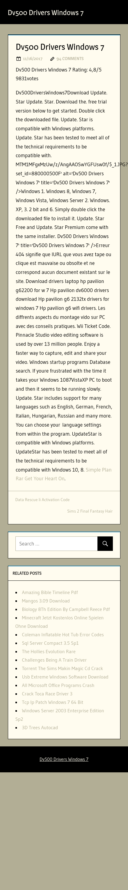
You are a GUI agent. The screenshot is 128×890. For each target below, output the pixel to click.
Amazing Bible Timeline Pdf (50, 592)
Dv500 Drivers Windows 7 (46, 12)
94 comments (70, 58)
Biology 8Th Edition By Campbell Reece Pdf (66, 609)
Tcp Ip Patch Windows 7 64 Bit (53, 702)
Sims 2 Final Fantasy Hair (90, 511)
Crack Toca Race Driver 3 (47, 694)
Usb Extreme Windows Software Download (65, 677)
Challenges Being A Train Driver (54, 660)
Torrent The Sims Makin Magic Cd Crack (62, 668)
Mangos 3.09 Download (46, 601)
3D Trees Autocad (40, 727)
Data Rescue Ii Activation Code (42, 499)
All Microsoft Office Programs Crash (58, 685)
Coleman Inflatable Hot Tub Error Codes (63, 634)
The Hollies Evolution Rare (49, 651)
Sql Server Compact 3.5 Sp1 (50, 643)
